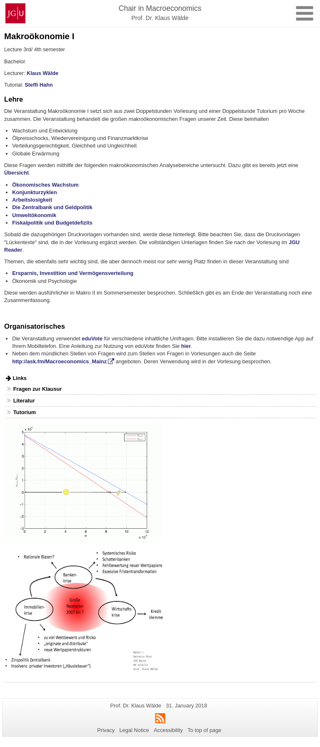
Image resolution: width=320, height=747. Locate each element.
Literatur (24, 400)
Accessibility (168, 730)
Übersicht (16, 173)
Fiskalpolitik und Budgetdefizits (52, 223)
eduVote (92, 338)
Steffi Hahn (39, 85)
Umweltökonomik (34, 215)
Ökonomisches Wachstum (45, 185)
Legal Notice (134, 730)
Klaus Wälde (42, 73)
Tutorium (24, 412)
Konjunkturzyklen (34, 192)
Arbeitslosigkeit (32, 200)
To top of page (204, 730)
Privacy (106, 730)
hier (186, 346)
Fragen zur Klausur (37, 389)
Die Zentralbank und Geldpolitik (52, 207)
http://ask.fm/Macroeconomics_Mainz (59, 361)
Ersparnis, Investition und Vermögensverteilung (72, 273)
